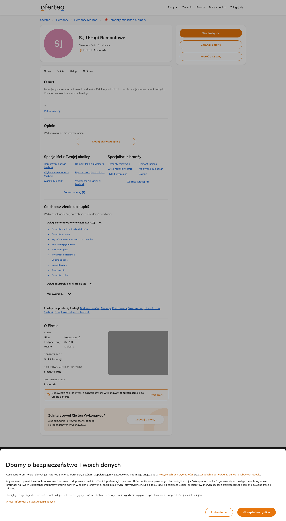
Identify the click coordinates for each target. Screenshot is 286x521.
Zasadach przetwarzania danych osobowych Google (229, 474)
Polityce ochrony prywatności (176, 474)
